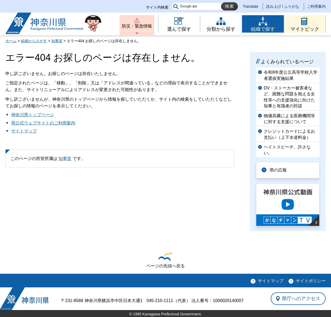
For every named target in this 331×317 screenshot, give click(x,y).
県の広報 (278, 170)
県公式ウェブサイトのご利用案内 (43, 123)
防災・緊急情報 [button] (137, 26)
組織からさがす (34, 41)
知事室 (56, 41)
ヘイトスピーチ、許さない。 (287, 150)
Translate (250, 6)
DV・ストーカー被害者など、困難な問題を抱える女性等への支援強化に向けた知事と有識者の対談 (289, 97)
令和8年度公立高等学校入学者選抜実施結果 (290, 75)
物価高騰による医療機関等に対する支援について (289, 119)
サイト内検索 (157, 7)
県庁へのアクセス (301, 298)
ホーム (11, 41)
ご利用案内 (316, 6)
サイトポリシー (311, 281)
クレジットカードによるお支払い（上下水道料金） (289, 134)
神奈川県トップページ (32, 114)
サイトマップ (24, 131)
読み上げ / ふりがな (282, 6)
